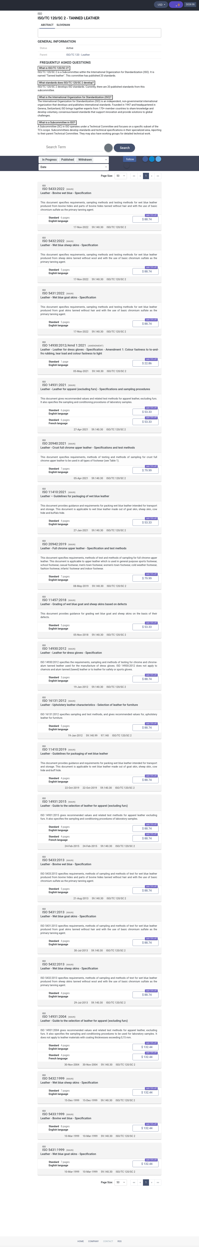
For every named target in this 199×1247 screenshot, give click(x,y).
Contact (108, 1241)
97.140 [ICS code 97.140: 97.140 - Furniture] (105, 742)
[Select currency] (160, 4)
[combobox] (100, 161)
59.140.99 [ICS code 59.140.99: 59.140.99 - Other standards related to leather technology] (91, 742)
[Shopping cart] (175, 4)
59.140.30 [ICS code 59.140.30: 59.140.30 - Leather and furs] (97, 228)
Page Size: (107, 176)
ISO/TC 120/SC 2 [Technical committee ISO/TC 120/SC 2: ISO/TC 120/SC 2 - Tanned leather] (116, 228)
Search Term (56, 148)
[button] (129, 160)
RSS (120, 1241)
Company (93, 1241)
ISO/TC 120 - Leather (78, 56)
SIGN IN (189, 4)
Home (80, 1241)
